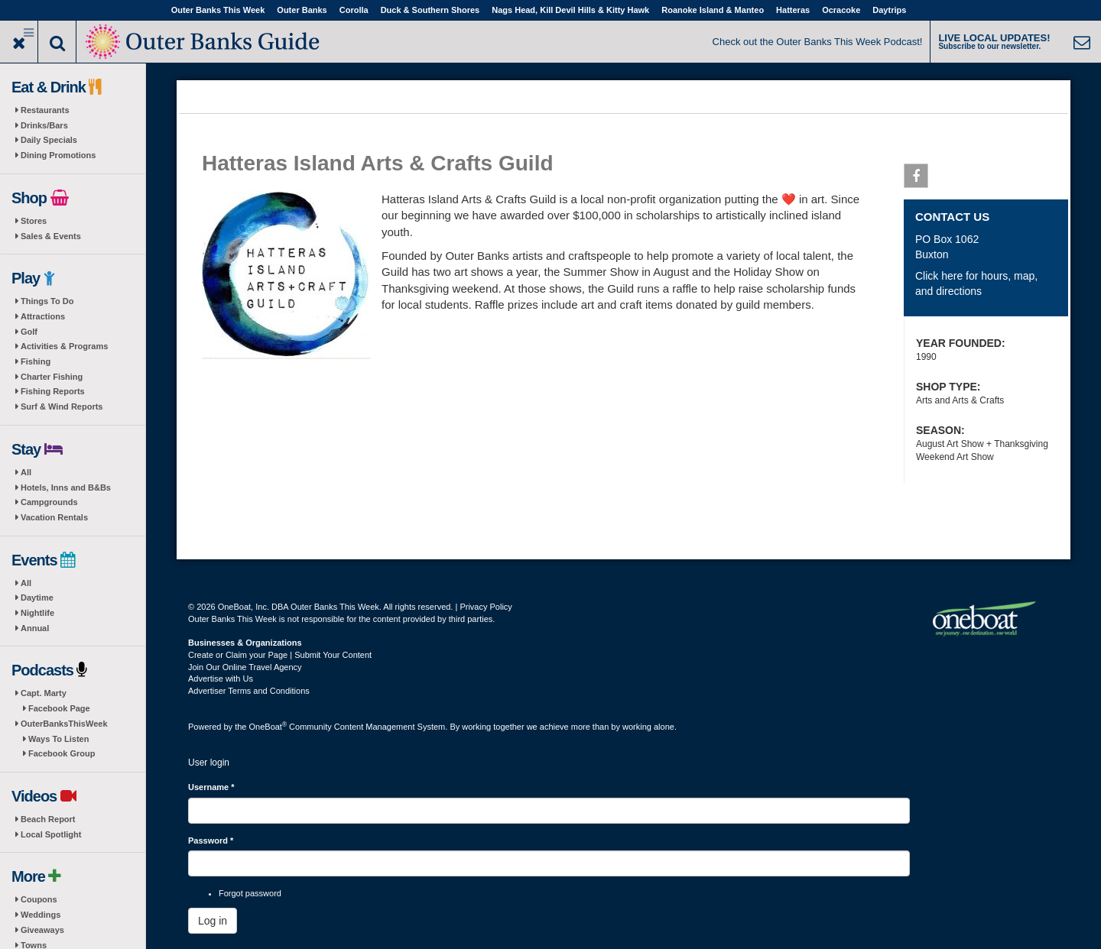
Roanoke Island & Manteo (712, 10)
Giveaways (42, 929)
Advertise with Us (220, 678)
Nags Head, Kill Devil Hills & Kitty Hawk (570, 10)
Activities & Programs (64, 346)
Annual (35, 628)
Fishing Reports (53, 391)
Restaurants (45, 110)
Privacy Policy (486, 606)
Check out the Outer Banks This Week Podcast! (818, 41)
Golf (29, 331)
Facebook (916, 179)
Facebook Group (61, 753)
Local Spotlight (51, 834)
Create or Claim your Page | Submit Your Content (280, 654)
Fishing (35, 361)
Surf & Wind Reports (61, 406)
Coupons (39, 899)
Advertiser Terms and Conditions (249, 690)
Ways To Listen (58, 738)
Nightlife (37, 612)
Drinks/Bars (44, 125)
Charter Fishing (52, 376)
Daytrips (889, 10)
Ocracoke (841, 10)
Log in (212, 921)
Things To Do (47, 301)
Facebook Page (59, 708)
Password (210, 840)
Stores (34, 220)
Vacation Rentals (54, 517)
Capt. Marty (44, 693)
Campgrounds (49, 502)
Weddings (40, 914)
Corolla (354, 10)
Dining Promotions (58, 155)
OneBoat (268, 726)
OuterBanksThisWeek (64, 723)
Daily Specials (49, 139)
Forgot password (250, 893)
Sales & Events (51, 236)
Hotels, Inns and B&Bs (66, 487)
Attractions (43, 316)
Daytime (37, 597)
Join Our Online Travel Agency (245, 667)
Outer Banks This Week (218, 10)
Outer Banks (301, 10)
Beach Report (48, 819)
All (26, 472)
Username (211, 787)
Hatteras (793, 10)
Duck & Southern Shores (430, 10)
